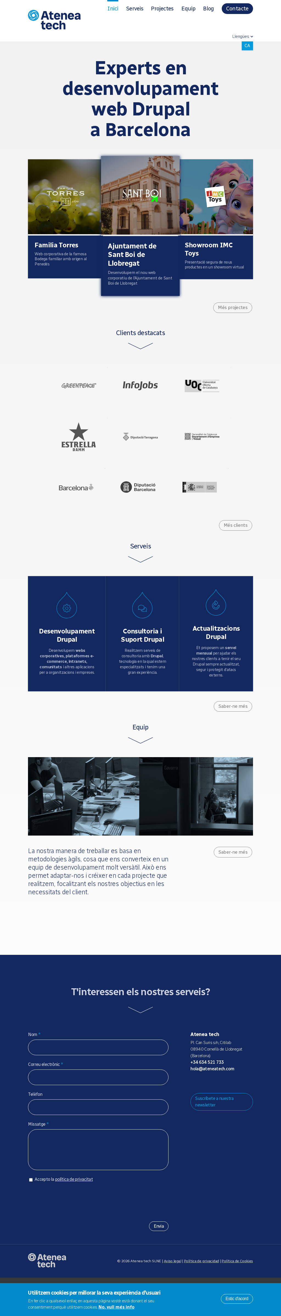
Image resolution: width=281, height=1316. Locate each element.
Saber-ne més (233, 739)
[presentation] (69, 1238)
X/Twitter (220, 1115)
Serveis (134, 8)
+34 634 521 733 (207, 1095)
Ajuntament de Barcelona (68, 513)
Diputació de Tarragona (140, 454)
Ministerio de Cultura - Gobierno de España (208, 513)
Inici (112, 8)
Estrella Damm (70, 454)
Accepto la (64, 1217)
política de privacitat (74, 1217)
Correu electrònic (45, 1097)
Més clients (235, 557)
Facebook (229, 1115)
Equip (188, 8)
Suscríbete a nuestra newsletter (214, 1134)
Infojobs (140, 394)
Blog (208, 8)
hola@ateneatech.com (212, 1101)
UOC (211, 394)
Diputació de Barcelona (138, 513)
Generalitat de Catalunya (211, 454)
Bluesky (212, 1115)
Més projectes (233, 312)
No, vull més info (116, 1307)
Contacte (237, 8)
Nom (34, 1067)
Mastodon (203, 1115)
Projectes (162, 8)
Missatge (38, 1157)
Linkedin (238, 1115)
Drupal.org (194, 1115)
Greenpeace (70, 394)
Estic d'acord (237, 1298)
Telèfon (35, 1127)
